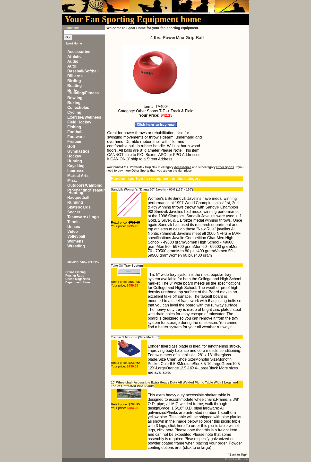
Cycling (74, 112)
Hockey (74, 156)
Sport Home (73, 43)
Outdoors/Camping (85, 185)
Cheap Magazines (77, 279)
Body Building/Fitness (83, 91)
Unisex (73, 227)
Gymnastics (78, 151)
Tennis (73, 222)
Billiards (75, 76)
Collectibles (78, 107)
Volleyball (76, 236)
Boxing (73, 103)
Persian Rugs (74, 275)
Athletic (74, 56)
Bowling (74, 98)
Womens (75, 241)
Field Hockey (79, 122)
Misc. (72, 180)
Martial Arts (77, 176)
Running (75, 202)
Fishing (74, 127)
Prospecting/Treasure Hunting (87, 191)
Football (74, 132)
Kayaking (76, 166)
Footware (76, 137)
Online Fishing (75, 272)
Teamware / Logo (83, 217)
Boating (74, 86)
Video (72, 231)
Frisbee (74, 141)
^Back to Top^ (238, 454)
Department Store (77, 282)
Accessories (78, 52)
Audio (72, 61)
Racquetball (78, 197)
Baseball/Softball (83, 71)
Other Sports (225, 167)
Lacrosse (75, 171)
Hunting (74, 161)
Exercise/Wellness (84, 117)
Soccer (73, 212)
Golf (71, 146)
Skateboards (79, 207)
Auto (71, 66)
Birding (74, 81)
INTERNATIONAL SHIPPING (83, 262)
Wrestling (76, 246)
